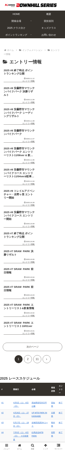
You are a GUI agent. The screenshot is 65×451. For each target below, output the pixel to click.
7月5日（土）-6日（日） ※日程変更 (17, 307)
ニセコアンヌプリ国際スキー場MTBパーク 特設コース (39, 334)
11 (37, 230)
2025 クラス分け (17, 435)
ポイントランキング (17, 440)
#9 (2, 374)
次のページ (33, 218)
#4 (2, 304)
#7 (2, 354)
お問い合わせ (48, 440)
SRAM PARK (35, 354)
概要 (48, 424)
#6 (2, 344)
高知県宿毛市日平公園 (39, 274)
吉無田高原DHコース (39, 294)
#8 (2, 364)
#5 (2, 331)
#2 (2, 284)
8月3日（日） (16, 321)
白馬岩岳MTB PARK (38, 304)
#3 (2, 294)
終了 (61, 274)
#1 (2, 274)
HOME (17, 424)
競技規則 (48, 429)
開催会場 (17, 429)
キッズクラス (48, 435)
